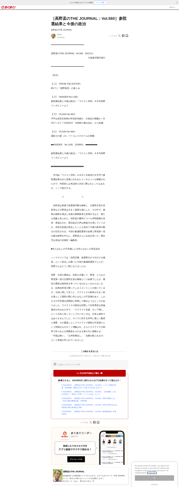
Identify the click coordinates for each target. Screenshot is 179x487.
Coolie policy (152, 475)
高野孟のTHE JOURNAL (61, 30)
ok (154, 480)
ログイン (172, 7)
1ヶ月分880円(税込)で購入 (89, 373)
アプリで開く (100, 2)
